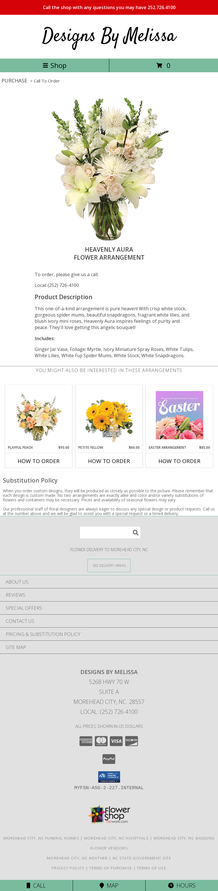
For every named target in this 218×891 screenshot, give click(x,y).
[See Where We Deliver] (109, 565)
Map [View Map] (109, 885)
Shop (54, 65)
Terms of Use (151, 868)
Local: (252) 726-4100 (57, 285)
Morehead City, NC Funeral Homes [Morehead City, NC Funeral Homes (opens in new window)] (41, 838)
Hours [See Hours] (182, 885)
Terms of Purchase (110, 868)
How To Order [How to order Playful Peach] (39, 461)
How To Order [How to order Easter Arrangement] (179, 461)
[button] (109, 777)
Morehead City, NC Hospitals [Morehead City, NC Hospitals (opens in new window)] (116, 838)
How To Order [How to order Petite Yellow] (109, 461)
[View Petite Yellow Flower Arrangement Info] (109, 415)
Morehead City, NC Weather (77, 858)
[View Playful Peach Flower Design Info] (38, 415)
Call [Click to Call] (36, 885)
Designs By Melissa (109, 36)
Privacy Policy (68, 868)
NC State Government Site (142, 858)
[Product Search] (110, 532)
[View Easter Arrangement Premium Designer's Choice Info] (179, 415)
